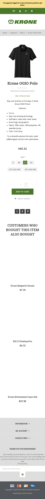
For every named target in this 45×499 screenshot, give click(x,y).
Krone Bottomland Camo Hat (22, 396)
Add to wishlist (24, 199)
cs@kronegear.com (13, 139)
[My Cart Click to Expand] (31, 11)
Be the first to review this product (22, 91)
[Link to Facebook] (22, 211)
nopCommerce (27, 493)
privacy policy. (23, 463)
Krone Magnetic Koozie (22, 285)
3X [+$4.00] (30, 169)
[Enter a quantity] (20, 185)
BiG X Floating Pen (22, 341)
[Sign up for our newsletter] (22, 469)
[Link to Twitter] (17, 211)
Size (22, 157)
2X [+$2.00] (14, 169)
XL (31, 162)
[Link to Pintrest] (28, 211)
